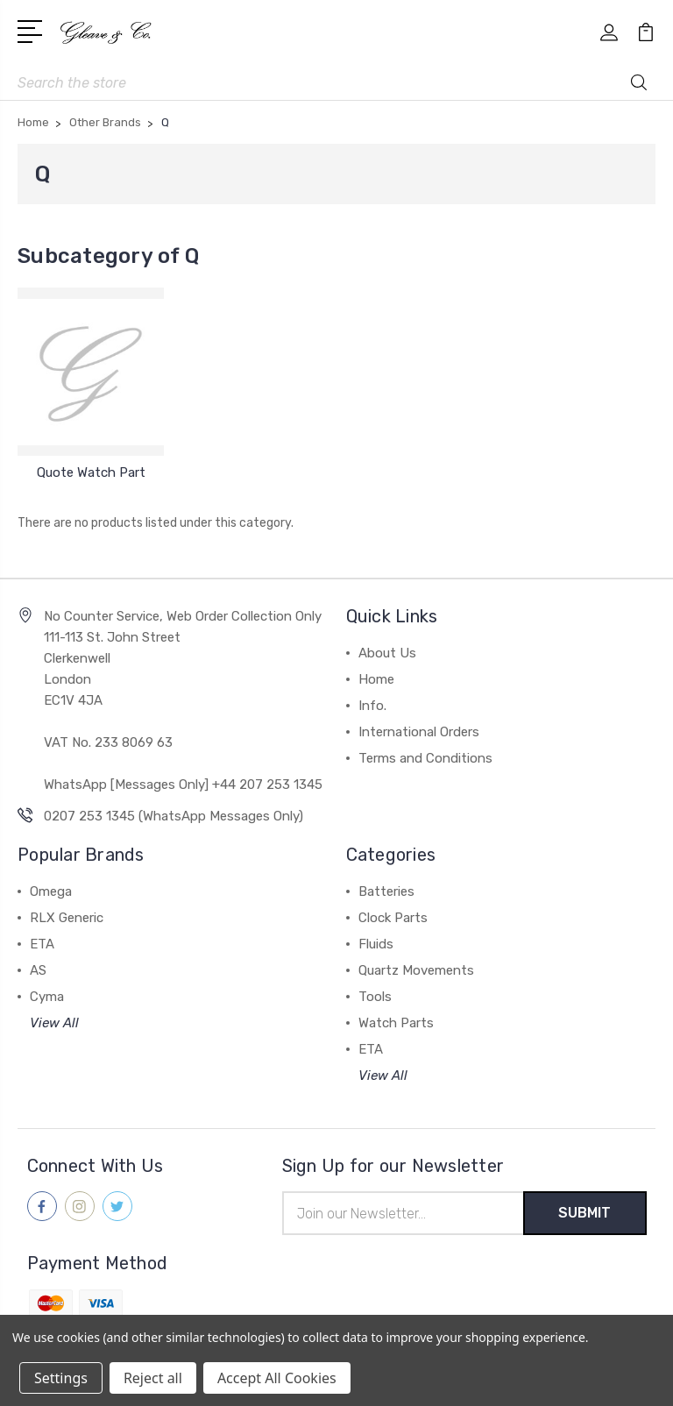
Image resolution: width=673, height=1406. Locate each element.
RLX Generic (66, 918)
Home (376, 679)
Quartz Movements (416, 970)
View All (54, 1023)
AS (38, 970)
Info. (372, 706)
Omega (51, 891)
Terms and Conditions (425, 758)
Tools (375, 997)
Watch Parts (396, 1023)
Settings (61, 1378)
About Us (387, 653)
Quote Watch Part (91, 472)
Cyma (47, 997)
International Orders (418, 732)
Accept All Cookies (276, 1378)
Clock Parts (393, 918)
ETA (42, 944)
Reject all (153, 1378)
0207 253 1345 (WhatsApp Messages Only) (173, 816)
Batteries (386, 891)
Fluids (375, 944)
